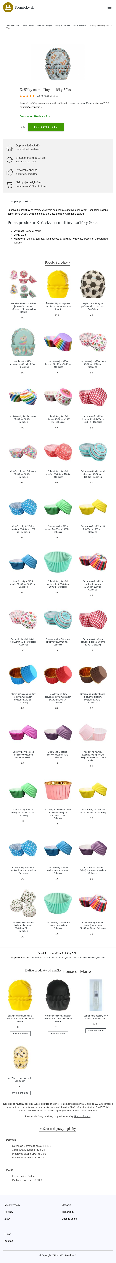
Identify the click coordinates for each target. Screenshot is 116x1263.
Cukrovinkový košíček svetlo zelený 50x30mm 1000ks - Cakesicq (58, 584)
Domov (9, 25)
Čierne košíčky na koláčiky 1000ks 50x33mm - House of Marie (58, 1019)
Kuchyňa (58, 25)
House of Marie (84, 103)
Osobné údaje (69, 1219)
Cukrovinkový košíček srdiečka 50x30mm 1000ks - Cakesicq (58, 474)
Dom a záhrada (28, 25)
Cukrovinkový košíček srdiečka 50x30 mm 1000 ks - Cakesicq (58, 419)
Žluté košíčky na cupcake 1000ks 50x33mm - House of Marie (58, 306)
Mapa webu (68, 1212)
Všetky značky (12, 1205)
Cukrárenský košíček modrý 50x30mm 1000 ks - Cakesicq (23, 584)
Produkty (16, 25)
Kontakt (9, 1241)
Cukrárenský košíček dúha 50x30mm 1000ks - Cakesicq (23, 419)
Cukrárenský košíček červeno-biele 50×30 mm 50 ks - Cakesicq (93, 642)
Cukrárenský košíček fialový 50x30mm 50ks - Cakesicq (58, 755)
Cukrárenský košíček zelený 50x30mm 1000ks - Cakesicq (58, 529)
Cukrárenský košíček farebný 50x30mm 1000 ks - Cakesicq (58, 364)
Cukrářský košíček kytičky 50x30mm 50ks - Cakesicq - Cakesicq (23, 642)
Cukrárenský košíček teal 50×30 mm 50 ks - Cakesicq (58, 925)
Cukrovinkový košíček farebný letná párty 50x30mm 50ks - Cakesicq (93, 925)
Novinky (9, 1212)
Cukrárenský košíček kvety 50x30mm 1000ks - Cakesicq (93, 364)
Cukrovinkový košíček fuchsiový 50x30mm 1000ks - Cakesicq (23, 755)
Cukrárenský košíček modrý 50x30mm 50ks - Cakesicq (58, 870)
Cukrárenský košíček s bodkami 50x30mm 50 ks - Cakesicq (23, 870)
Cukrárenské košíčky (80, 25)
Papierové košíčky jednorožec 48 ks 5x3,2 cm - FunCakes (23, 364)
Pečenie (67, 25)
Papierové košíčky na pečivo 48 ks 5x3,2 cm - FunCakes (92, 306)
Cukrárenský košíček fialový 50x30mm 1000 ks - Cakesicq (93, 870)
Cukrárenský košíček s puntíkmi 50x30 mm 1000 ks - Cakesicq (23, 529)
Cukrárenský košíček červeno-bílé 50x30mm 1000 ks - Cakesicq (93, 419)
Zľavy (7, 1219)
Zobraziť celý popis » (31, 107)
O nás (8, 1234)
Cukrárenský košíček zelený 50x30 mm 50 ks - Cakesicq (23, 812)
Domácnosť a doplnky (44, 25)
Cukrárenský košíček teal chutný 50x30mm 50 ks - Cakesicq (58, 642)
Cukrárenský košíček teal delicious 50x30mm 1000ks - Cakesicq (93, 474)
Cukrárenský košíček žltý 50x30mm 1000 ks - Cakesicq (93, 529)
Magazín (66, 1205)
